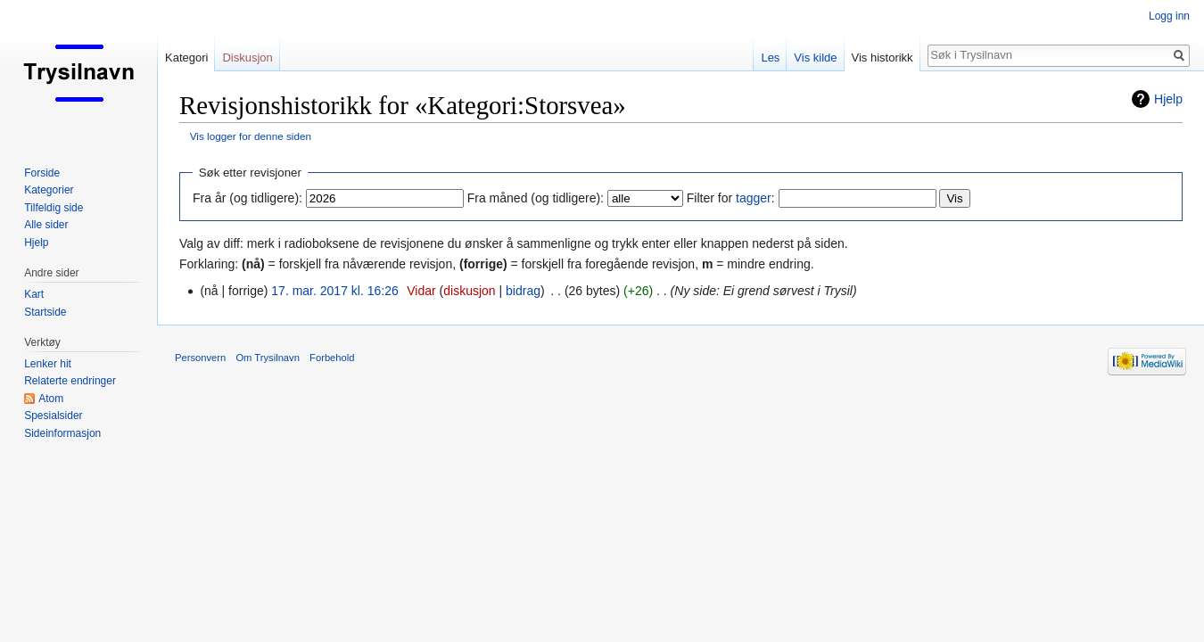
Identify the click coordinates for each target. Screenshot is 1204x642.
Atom (50, 398)
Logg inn (1169, 16)
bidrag (523, 291)
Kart (34, 294)
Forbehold (331, 357)
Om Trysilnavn (267, 357)
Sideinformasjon (62, 433)
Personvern (200, 357)
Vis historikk (882, 57)
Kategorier (48, 190)
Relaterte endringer (70, 380)
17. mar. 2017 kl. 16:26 (334, 291)
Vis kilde (815, 57)
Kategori (186, 57)
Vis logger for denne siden (250, 136)
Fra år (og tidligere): (247, 198)
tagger (753, 198)
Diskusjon (247, 57)
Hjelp (1168, 99)
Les (770, 57)
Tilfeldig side (53, 208)
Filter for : (731, 198)
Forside (42, 173)
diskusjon (469, 291)
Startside (45, 312)
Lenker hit (47, 364)
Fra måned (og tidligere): (535, 198)
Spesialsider (53, 415)
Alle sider (46, 224)
